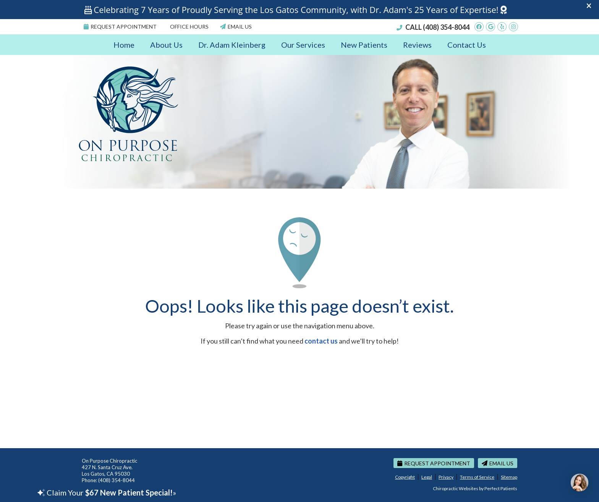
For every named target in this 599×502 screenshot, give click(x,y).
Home (123, 44)
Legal (426, 477)
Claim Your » (106, 492)
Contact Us (466, 44)
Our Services (303, 44)
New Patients (364, 44)
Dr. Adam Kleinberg (232, 44)
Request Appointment (120, 26)
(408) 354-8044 (446, 27)
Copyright (405, 477)
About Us (166, 44)
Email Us (236, 26)
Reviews (417, 44)
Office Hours (189, 26)
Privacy (446, 477)
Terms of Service (477, 477)
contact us (321, 341)
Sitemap (509, 477)
